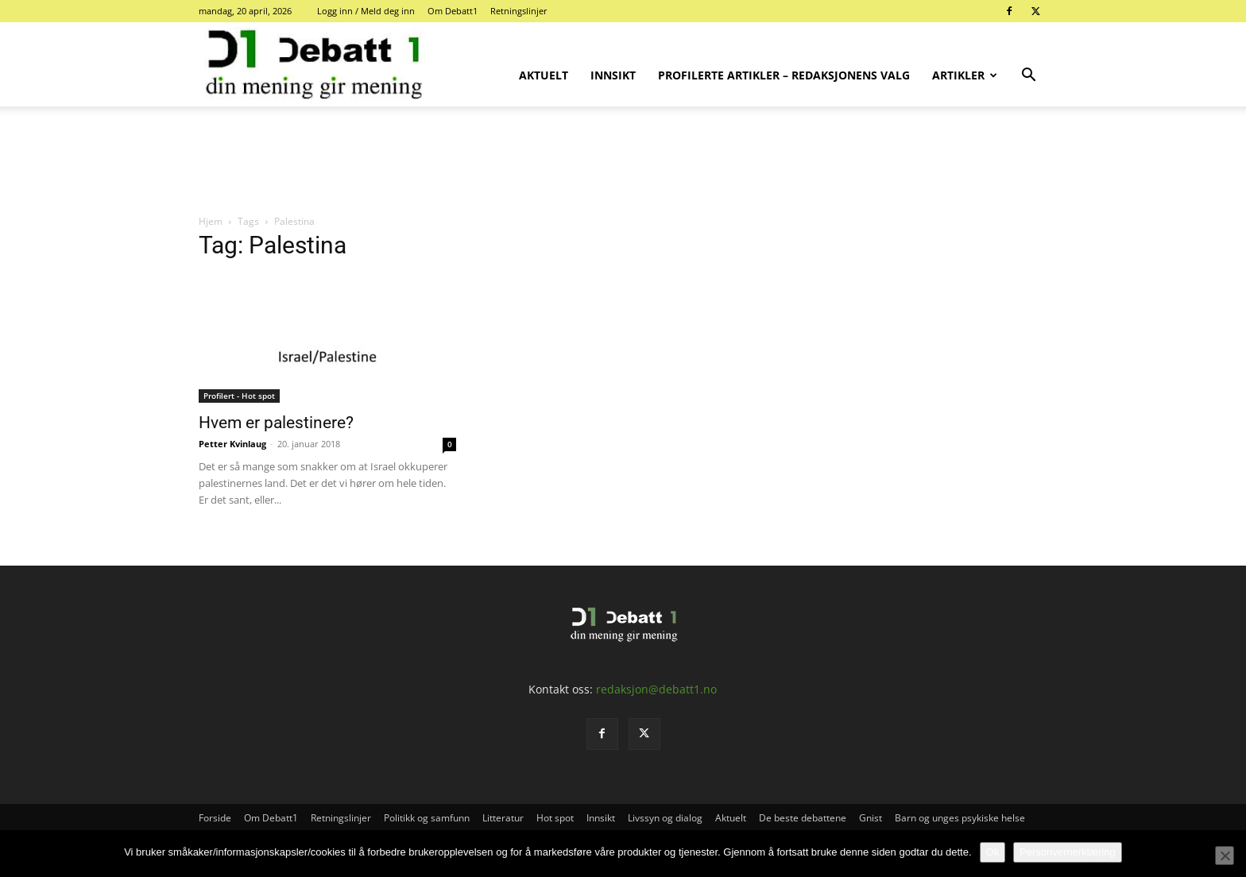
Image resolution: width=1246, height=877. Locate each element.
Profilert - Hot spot (239, 395)
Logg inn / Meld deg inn (366, 11)
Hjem (210, 221)
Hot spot (555, 818)
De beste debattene (802, 818)
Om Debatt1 (453, 11)
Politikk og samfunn (427, 818)
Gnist (870, 818)
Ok (993, 852)
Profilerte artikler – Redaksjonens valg (784, 75)
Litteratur (503, 818)
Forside (215, 818)
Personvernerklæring (1068, 852)
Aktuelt (543, 75)
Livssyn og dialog (665, 818)
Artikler (964, 75)
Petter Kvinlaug (232, 444)
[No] (1224, 855)
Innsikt (613, 75)
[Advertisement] (623, 161)
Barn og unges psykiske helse (960, 818)
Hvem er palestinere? (276, 422)
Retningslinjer (519, 11)
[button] (1028, 76)
